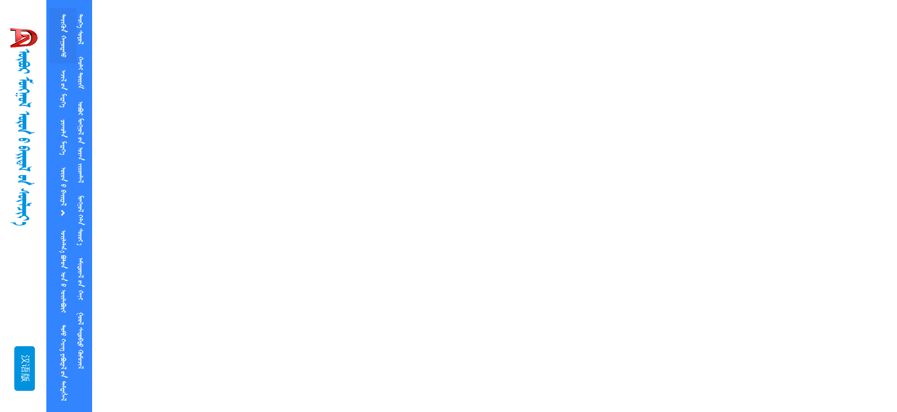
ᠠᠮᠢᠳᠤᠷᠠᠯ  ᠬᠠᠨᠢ (80, 279)
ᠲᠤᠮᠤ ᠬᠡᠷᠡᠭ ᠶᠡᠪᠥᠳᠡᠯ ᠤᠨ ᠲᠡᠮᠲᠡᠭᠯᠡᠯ (63, 363)
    (63, 271)
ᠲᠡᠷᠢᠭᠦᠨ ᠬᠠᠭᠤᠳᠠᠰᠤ (63, 35)
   (80, 340)
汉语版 (25, 368)
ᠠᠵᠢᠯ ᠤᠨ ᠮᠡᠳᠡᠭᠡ (63, 88)
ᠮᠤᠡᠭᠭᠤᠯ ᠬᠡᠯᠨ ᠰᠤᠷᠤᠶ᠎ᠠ (80, 220)
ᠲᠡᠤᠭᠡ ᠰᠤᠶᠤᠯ (80, 29)
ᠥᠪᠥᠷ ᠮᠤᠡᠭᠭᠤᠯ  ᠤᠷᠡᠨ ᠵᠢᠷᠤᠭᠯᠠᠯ (80, 142)
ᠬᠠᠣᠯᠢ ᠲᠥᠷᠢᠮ (80, 73)
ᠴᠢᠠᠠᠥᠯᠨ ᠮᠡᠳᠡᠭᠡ (63, 137)
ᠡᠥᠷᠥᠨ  (63, 192)
